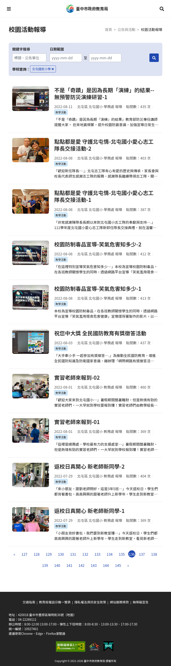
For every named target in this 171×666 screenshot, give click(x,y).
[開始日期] (66, 57)
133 (97, 558)
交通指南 (29, 602)
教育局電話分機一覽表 (55, 602)
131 (73, 558)
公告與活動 (126, 29)
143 (94, 569)
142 (82, 569)
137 (142, 558)
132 (85, 558)
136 (132, 558)
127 (24, 558)
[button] (9, 9)
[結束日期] (105, 57)
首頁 (108, 29)
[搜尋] (154, 57)
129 (49, 558)
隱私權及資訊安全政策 (90, 602)
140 (57, 569)
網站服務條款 (119, 602)
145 (118, 569)
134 (110, 558)
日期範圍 (57, 49)
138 (154, 558)
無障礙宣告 (140, 602)
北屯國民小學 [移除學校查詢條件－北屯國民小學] (43, 69)
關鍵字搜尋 (21, 49)
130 (61, 558)
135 (122, 558)
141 (69, 569)
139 (45, 569)
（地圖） (70, 614)
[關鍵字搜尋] (29, 57)
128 (37, 558)
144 (106, 569)
